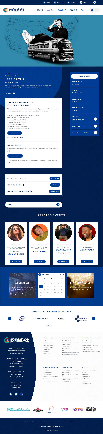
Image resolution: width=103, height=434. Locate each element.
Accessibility (69, 422)
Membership (73, 10)
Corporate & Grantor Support (50, 376)
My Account (85, 2)
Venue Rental (67, 367)
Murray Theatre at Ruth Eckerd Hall (70, 349)
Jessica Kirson (16, 254)
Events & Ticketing (50, 338)
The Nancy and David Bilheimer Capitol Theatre (70, 343)
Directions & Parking (81, 133)
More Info (8, 93)
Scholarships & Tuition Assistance (91, 351)
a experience (51, 430)
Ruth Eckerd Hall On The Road (70, 354)
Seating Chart (78, 126)
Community (62, 10)
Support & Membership (51, 367)
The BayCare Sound (67, 346)
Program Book (46, 349)
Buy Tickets (59, 2)
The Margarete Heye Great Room (70, 370)
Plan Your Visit (68, 338)
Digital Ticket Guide (48, 345)
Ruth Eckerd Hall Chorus (88, 343)
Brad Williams (63, 250)
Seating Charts (47, 356)
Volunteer (45, 378)
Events (44, 340)
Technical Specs (66, 381)
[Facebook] (10, 394)
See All (49, 325)
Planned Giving (47, 374)
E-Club (71, 2)
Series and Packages (48, 347)
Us (83, 10)
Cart (97, 2)
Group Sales (46, 351)
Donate (47, 2)
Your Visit (50, 10)
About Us (85, 367)
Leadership (85, 374)
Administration (86, 376)
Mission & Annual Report (88, 370)
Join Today (20, 137)
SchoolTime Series (86, 347)
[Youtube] (16, 394)
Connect (84, 372)
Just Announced (47, 343)
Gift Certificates (47, 354)
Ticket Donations (86, 383)
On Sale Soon (84, 76)
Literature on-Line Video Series (90, 345)
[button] (61, 274)
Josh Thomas (39, 251)
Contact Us (85, 381)
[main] (51, 153)
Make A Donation (47, 372)
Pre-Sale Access (15, 156)
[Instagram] (21, 394)
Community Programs (88, 349)
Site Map (57, 422)
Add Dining (55, 184)
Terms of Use (29, 422)
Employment (85, 378)
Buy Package (55, 191)
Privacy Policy (43, 422)
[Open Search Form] (94, 10)
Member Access (15, 133)
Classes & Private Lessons (89, 340)
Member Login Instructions (50, 381)
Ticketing (40, 10)
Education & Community (91, 338)
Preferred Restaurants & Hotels (70, 352)
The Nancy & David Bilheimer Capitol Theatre (70, 378)
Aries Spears (87, 250)
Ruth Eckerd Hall (66, 340)
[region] (51, 285)
